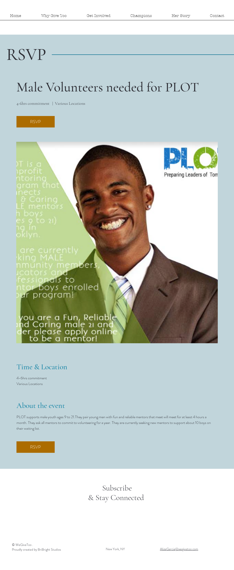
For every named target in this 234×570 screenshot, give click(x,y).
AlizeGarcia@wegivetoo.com (179, 549)
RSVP (35, 122)
